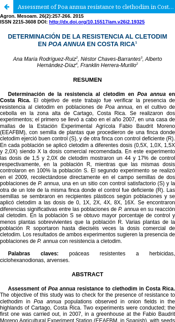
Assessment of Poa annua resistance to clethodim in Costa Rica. (96, 7)
